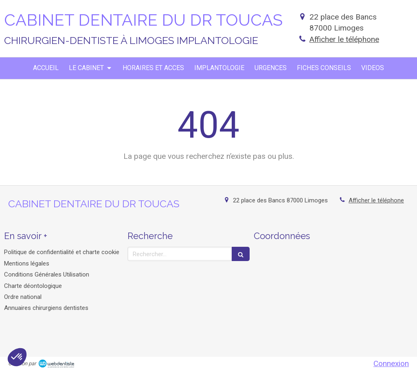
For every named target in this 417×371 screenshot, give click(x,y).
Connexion (391, 363)
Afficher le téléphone (344, 39)
